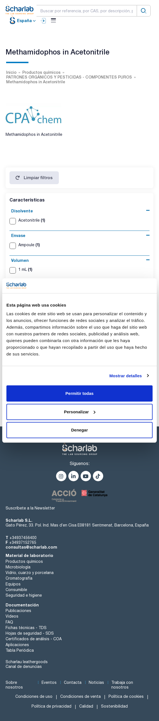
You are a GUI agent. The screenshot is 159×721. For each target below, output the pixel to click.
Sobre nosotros (14, 684)
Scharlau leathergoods (27, 662)
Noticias (96, 682)
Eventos (49, 682)
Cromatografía (19, 578)
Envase (18, 235)
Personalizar (79, 411)
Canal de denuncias (24, 666)
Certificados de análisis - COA (34, 639)
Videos (12, 616)
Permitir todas (80, 393)
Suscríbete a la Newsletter (30, 508)
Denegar (79, 430)
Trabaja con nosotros (122, 684)
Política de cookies (126, 696)
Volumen (20, 260)
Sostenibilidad (114, 706)
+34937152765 (22, 542)
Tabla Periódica (20, 650)
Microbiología (18, 567)
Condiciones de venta (80, 696)
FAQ (9, 622)
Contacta (72, 682)
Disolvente (22, 210)
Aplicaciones (17, 644)
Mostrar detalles (125, 375)
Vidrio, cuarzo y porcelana (30, 572)
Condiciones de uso (33, 696)
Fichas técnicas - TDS (26, 627)
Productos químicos (24, 561)
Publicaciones (18, 610)
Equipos (13, 584)
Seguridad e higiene (24, 595)
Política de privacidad (51, 706)
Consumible (16, 589)
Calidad (86, 706)
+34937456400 (23, 537)
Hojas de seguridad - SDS (30, 633)
